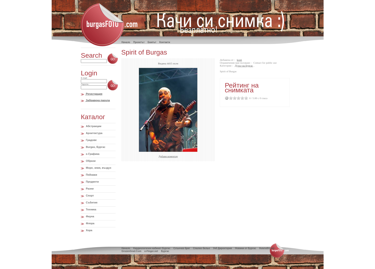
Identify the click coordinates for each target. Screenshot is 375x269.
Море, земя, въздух (98, 167)
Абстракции (93, 126)
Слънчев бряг (181, 248)
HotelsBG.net (266, 248)
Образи (90, 160)
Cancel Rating (227, 98)
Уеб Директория (222, 248)
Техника (90, 209)
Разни (89, 188)
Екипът (152, 42)
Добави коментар (168, 156)
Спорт (89, 195)
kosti (239, 59)
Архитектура (93, 133)
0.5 (230, 98)
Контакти (164, 42)
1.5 (234, 98)
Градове (91, 140)
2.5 (237, 98)
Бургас (165, 251)
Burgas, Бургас (95, 147)
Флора (89, 223)
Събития (91, 202)
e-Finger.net (151, 251)
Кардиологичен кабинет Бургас (151, 248)
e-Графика (92, 153)
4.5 (245, 98)
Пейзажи (91, 174)
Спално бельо (201, 248)
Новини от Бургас (245, 248)
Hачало (125, 42)
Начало (125, 248)
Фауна (89, 216)
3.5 (241, 98)
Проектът (138, 42)
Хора (88, 230)
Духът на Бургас (244, 65)
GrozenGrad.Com (131, 251)
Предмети (92, 181)
